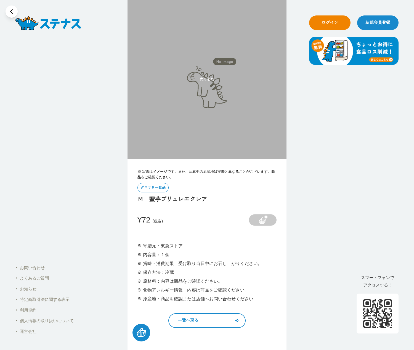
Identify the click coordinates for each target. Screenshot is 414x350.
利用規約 (25, 310)
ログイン (330, 22)
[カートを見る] (141, 332)
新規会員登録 (377, 22)
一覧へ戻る (208, 320)
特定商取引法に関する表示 (42, 299)
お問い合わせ (30, 267)
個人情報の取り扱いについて (44, 320)
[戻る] (12, 12)
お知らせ (25, 289)
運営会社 (25, 331)
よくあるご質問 (32, 278)
